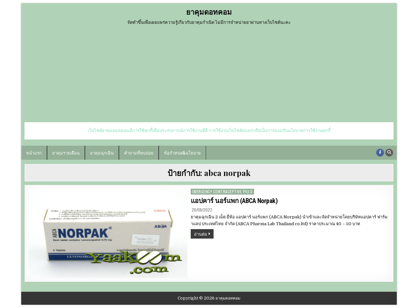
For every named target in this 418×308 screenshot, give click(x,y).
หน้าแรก (34, 152)
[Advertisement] (209, 73)
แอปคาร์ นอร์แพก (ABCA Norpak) (234, 201)
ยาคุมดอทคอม (209, 12)
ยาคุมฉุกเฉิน (102, 152)
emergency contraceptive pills (222, 191)
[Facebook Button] (380, 152)
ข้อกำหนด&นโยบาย (182, 152)
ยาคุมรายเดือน (66, 152)
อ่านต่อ (204, 234)
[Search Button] (389, 152)
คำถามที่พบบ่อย (138, 152)
